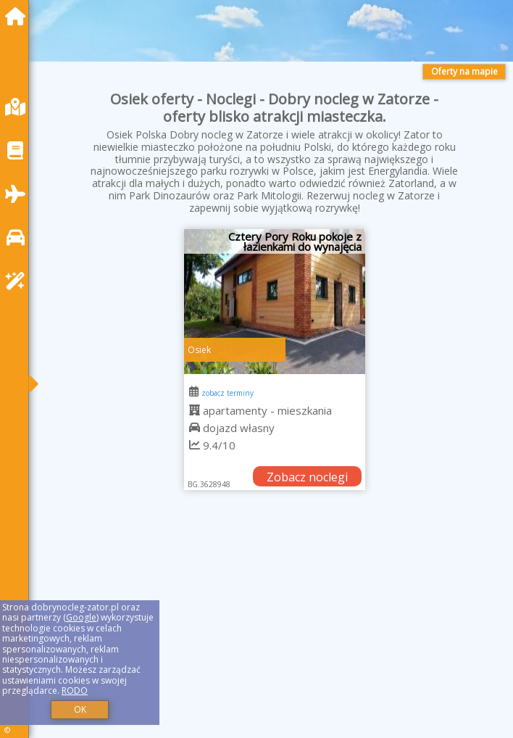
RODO (75, 690)
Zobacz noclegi (307, 477)
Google (81, 617)
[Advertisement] (274, 630)
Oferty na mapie (464, 71)
